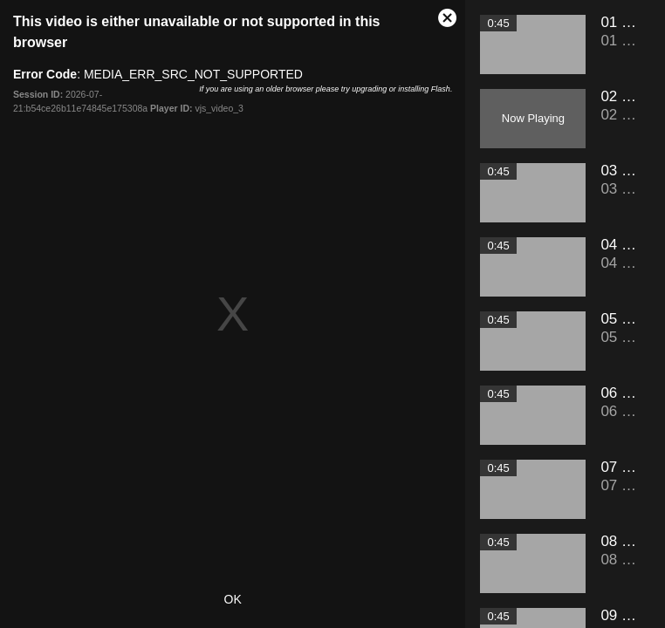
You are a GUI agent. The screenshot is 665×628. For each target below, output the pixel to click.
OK (233, 599)
